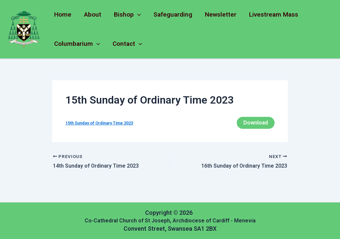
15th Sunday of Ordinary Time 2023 (99, 122)
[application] (137, 14)
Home (62, 14)
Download (255, 123)
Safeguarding (172, 14)
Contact (127, 43)
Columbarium (77, 43)
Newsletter (220, 14)
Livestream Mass (273, 14)
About (92, 14)
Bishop (127, 14)
